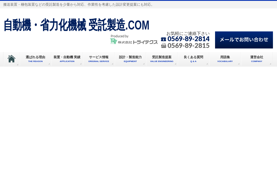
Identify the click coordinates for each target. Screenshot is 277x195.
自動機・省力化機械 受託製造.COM (76, 25)
